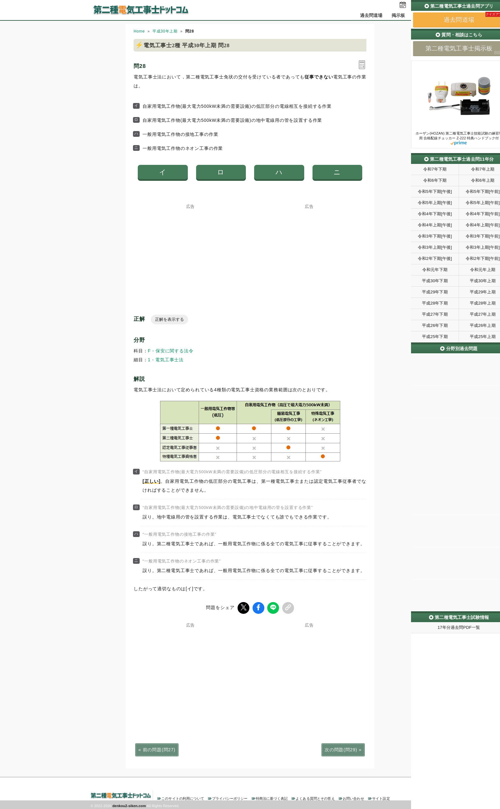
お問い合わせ (353, 797)
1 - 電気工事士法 (166, 359)
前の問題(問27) (159, 748)
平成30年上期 (165, 31)
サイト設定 (381, 797)
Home (139, 31)
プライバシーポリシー (229, 797)
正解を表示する (169, 319)
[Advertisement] (191, 248)
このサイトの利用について (182, 797)
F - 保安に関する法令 (171, 350)
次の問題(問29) (341, 748)
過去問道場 (371, 15)
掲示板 (398, 15)
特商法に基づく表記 (272, 797)
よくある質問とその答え (315, 797)
